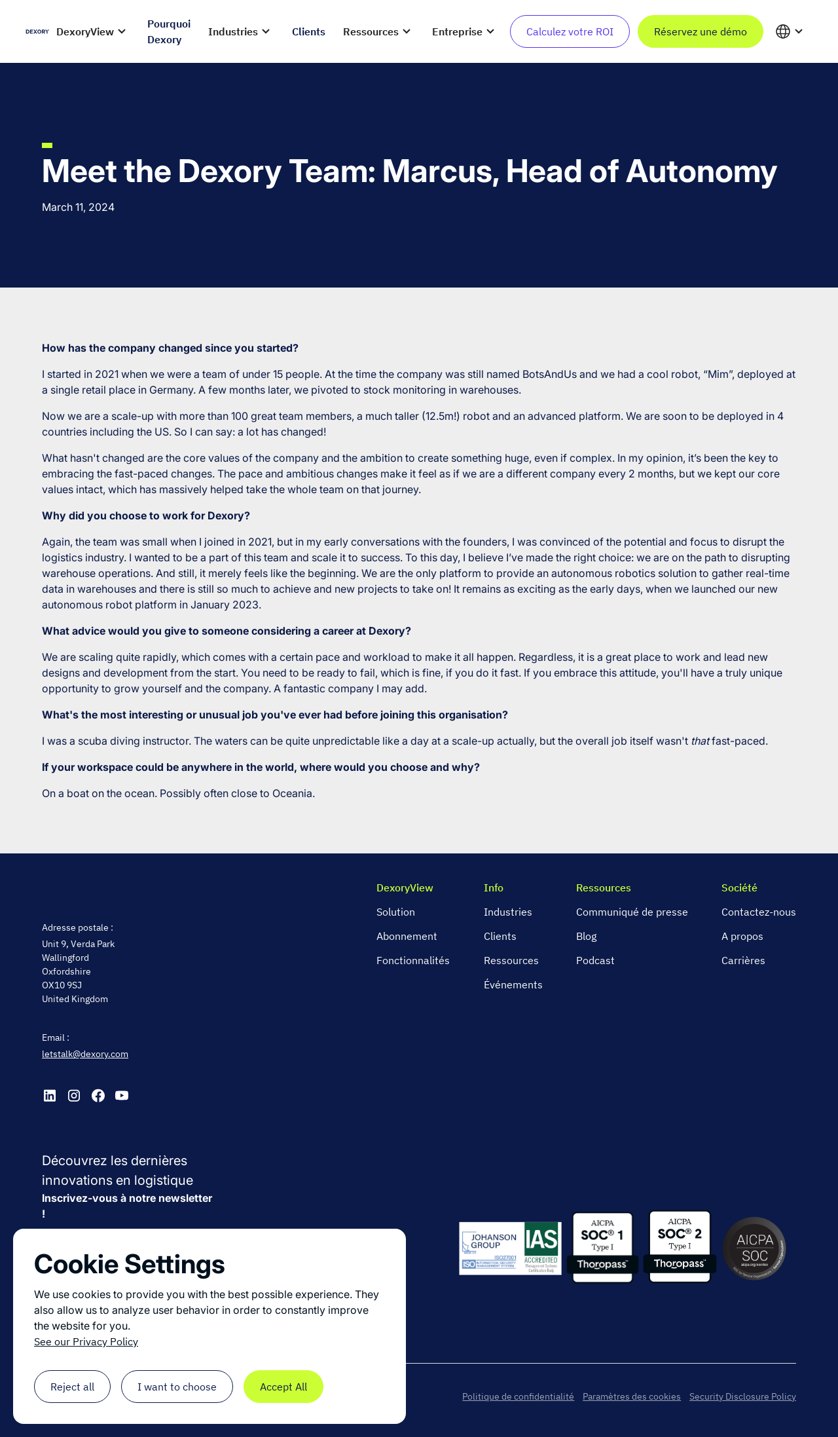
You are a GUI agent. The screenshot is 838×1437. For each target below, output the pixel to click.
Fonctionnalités (413, 960)
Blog (586, 935)
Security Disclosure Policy (742, 1396)
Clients (500, 935)
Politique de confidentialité (518, 1396)
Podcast (595, 960)
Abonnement (406, 935)
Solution (395, 911)
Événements (513, 984)
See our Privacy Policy (86, 1341)
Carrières (743, 960)
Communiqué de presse (632, 911)
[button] (93, 31)
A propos (742, 935)
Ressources (511, 960)
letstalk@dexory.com (85, 1054)
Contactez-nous (758, 911)
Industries (508, 911)
